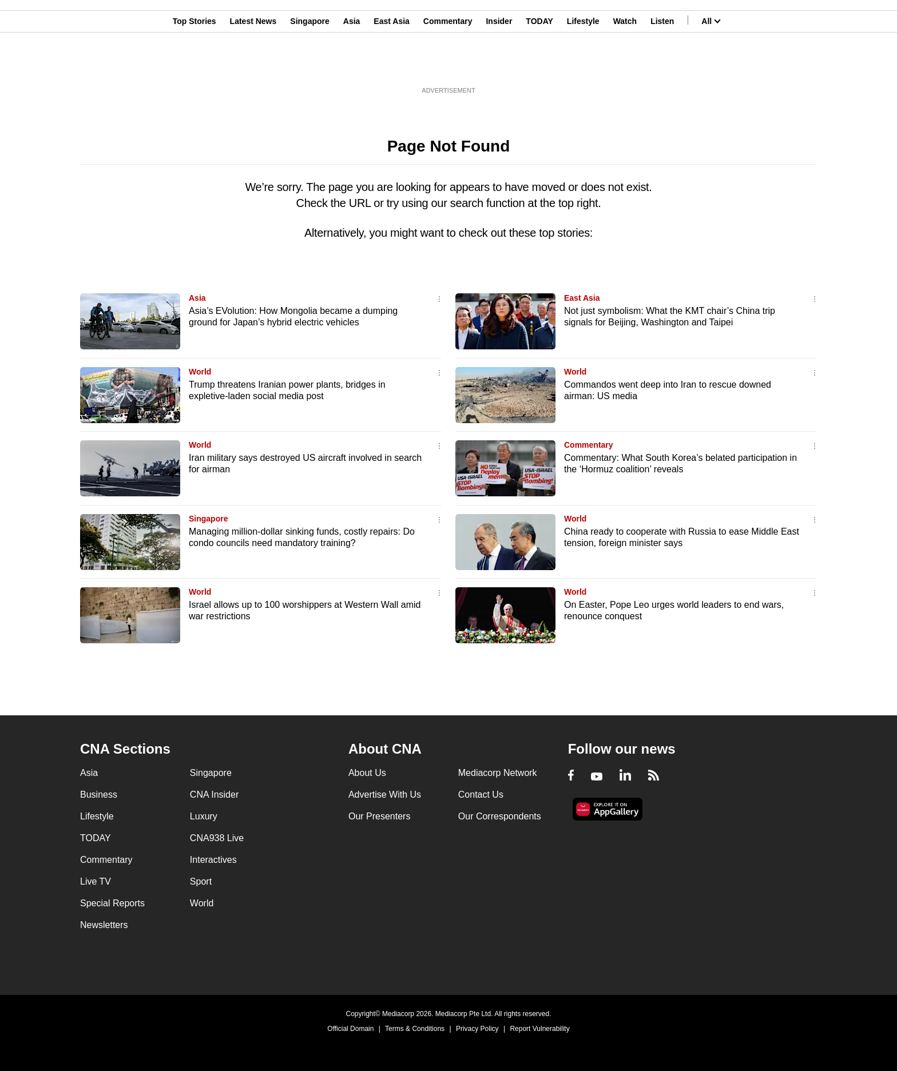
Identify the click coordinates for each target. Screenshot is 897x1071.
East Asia (392, 64)
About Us (367, 773)
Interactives (213, 860)
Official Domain (350, 1029)
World (200, 371)
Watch (625, 64)
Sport (201, 881)
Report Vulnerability (539, 1029)
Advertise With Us (384, 794)
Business (98, 794)
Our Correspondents (499, 816)
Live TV (95, 881)
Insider (499, 64)
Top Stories (194, 64)
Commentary (448, 64)
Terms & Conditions (414, 1029)
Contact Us (480, 794)
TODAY (539, 64)
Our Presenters (379, 816)
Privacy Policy (477, 1029)
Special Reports (112, 903)
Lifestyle (583, 64)
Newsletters (104, 925)
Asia (351, 64)
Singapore (309, 64)
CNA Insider (214, 794)
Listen (662, 64)
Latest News (253, 64)
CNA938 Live (217, 838)
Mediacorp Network (497, 773)
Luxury (203, 816)
